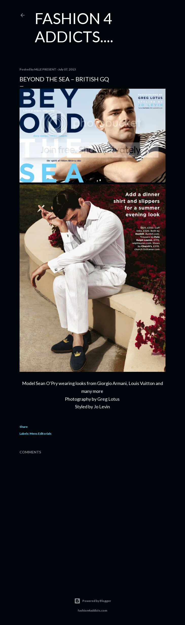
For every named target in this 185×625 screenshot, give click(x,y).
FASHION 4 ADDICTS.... (74, 27)
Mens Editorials (40, 433)
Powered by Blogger (92, 601)
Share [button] (24, 427)
